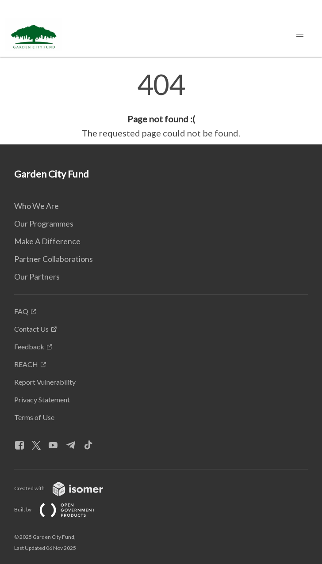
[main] (161, 105)
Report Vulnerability (45, 382)
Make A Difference (47, 241)
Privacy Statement (42, 399)
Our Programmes (43, 223)
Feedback (29, 346)
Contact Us (31, 329)
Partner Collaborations (53, 259)
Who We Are (36, 206)
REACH (26, 364)
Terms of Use (34, 417)
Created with (65, 488)
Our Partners (37, 276)
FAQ (21, 311)
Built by (61, 509)
